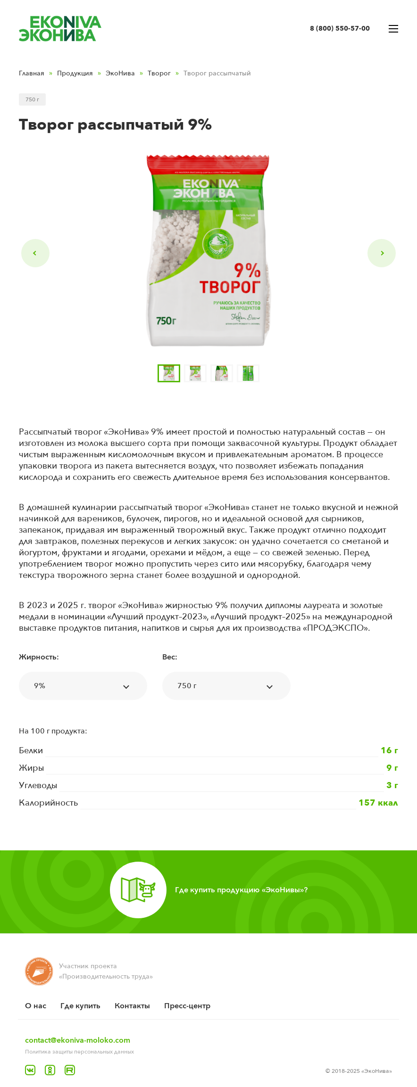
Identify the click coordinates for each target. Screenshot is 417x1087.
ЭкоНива (120, 73)
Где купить (80, 1006)
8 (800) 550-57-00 (340, 28)
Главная (31, 73)
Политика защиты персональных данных (79, 1051)
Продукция (75, 73)
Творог (159, 73)
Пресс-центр (187, 1006)
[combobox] (83, 686)
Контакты (132, 1006)
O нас (35, 1006)
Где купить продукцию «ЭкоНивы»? (241, 890)
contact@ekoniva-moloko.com (77, 1040)
